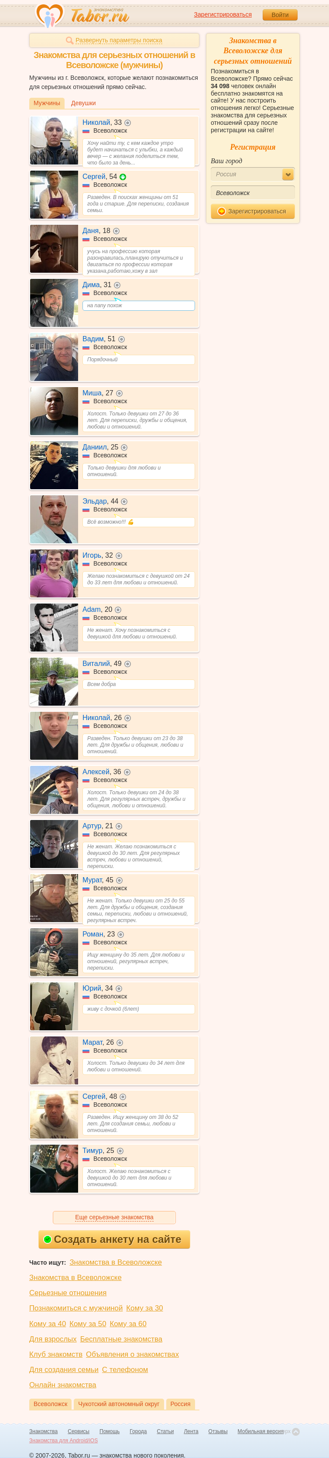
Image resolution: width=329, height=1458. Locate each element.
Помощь (109, 1431)
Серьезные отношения (67, 1293)
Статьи (165, 1431)
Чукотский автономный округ (118, 1403)
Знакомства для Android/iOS (63, 1440)
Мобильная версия (261, 1431)
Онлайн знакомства (62, 1385)
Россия (181, 1403)
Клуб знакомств (55, 1354)
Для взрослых (53, 1339)
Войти (279, 14)
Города (138, 1431)
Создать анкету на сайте (112, 1239)
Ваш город (226, 161)
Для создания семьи (64, 1369)
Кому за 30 (144, 1308)
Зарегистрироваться (223, 14)
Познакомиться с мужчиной (76, 1308)
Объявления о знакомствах (132, 1354)
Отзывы (218, 1431)
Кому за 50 (87, 1324)
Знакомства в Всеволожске (115, 1262)
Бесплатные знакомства (121, 1339)
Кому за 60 (128, 1324)
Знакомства (43, 1431)
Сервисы (78, 1431)
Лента (191, 1431)
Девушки (83, 102)
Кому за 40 (47, 1324)
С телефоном (125, 1369)
